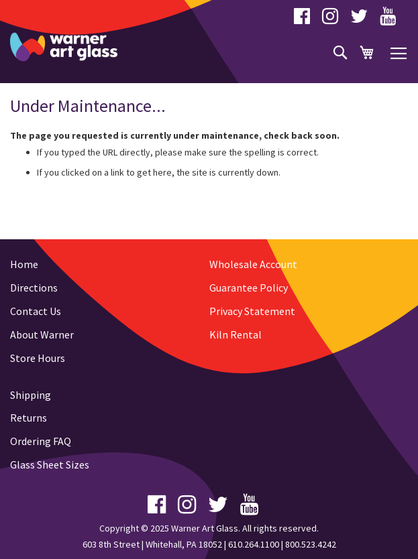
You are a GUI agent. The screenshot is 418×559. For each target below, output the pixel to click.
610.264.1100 (253, 544)
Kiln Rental (235, 334)
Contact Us (35, 311)
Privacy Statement (252, 311)
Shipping (30, 394)
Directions (34, 287)
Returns (28, 417)
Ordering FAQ (40, 441)
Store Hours (37, 358)
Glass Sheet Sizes (49, 464)
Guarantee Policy (248, 287)
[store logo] (63, 47)
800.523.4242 (310, 544)
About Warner (42, 334)
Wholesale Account (253, 264)
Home (24, 264)
